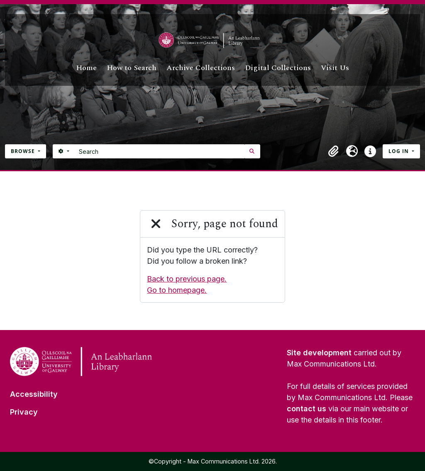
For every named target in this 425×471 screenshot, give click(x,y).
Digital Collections (278, 67)
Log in (399, 151)
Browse (24, 151)
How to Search (131, 67)
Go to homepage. (177, 290)
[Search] (159, 151)
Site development (319, 352)
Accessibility (34, 394)
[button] (334, 151)
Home (86, 67)
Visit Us (335, 67)
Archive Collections (200, 67)
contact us (306, 408)
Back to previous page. (187, 278)
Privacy (24, 412)
